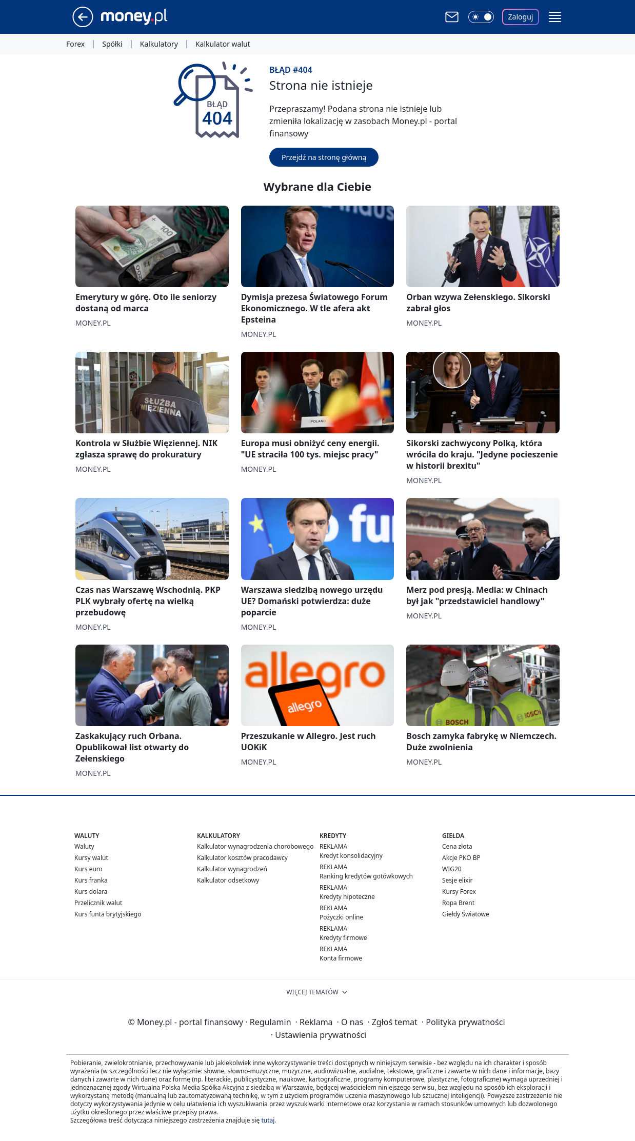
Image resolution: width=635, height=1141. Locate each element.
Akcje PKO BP (461, 857)
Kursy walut (91, 857)
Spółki (112, 44)
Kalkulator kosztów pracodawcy (242, 857)
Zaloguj (520, 17)
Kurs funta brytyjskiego (107, 914)
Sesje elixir (457, 880)
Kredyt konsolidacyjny (351, 855)
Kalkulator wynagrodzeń (232, 869)
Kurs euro (88, 869)
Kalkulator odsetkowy (228, 880)
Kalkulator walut (222, 44)
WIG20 (452, 869)
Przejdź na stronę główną (324, 157)
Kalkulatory (159, 44)
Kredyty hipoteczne (347, 896)
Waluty (84, 846)
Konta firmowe (341, 958)
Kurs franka (91, 880)
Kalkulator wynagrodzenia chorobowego (255, 846)
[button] (555, 17)
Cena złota (457, 846)
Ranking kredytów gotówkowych (366, 876)
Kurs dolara (91, 891)
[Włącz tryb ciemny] (481, 17)
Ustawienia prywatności (318, 1034)
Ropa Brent (458, 902)
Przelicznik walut (98, 902)
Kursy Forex (459, 891)
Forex (75, 44)
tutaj (267, 1120)
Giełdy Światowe (465, 914)
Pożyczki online (341, 917)
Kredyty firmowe (343, 937)
